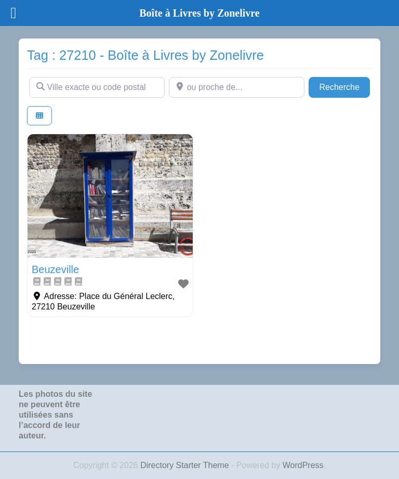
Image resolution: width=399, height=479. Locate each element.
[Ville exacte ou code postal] (97, 87)
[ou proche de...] (236, 87)
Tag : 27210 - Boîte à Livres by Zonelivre (145, 55)
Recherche (344, 86)
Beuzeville (55, 269)
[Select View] (39, 115)
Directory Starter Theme (185, 465)
